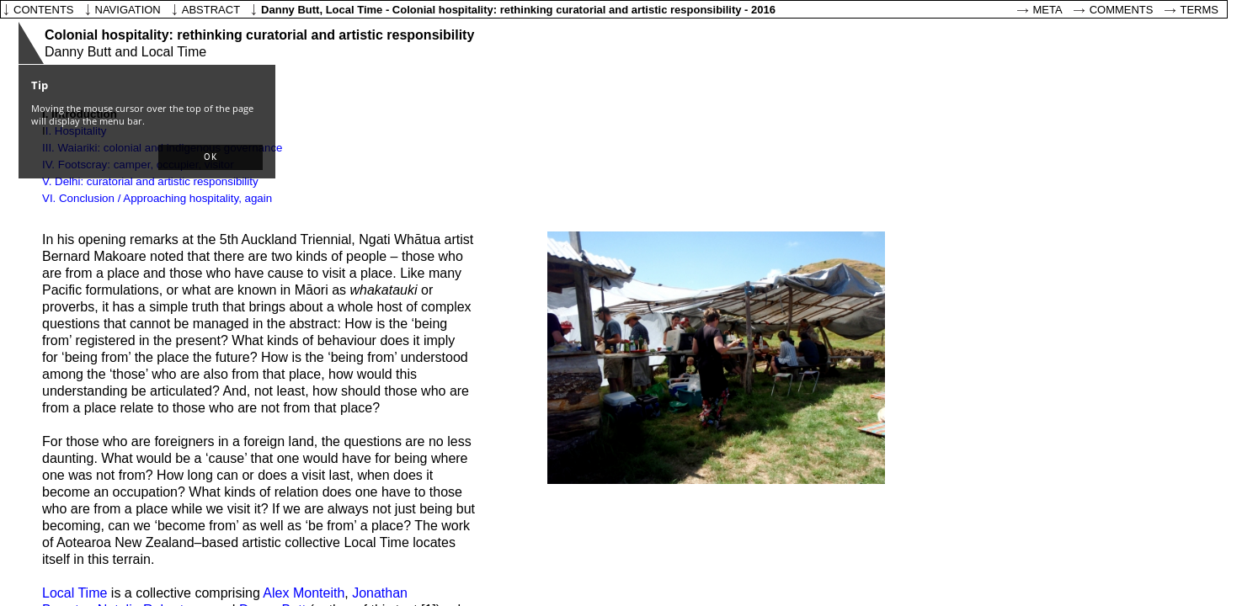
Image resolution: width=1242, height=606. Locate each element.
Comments (1122, 9)
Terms (1200, 9)
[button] (210, 157)
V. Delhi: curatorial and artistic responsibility (150, 181)
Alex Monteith (303, 593)
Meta (1048, 9)
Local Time (74, 593)
